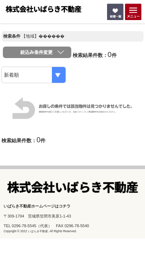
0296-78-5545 (24, 226)
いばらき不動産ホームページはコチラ (37, 206)
